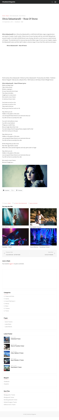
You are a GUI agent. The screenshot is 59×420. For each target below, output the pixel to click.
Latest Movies (8, 326)
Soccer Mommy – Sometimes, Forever (40, 247)
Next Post (49, 253)
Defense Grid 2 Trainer (9, 404)
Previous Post (13, 253)
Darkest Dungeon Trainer (10, 402)
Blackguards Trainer (9, 397)
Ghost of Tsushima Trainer (17, 346)
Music (7, 15)
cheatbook (17, 22)
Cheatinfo (6, 384)
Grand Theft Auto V (10, 301)
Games (7, 298)
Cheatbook (6, 381)
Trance (7, 311)
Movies (7, 303)
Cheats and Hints (9, 296)
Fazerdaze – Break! (7, 247)
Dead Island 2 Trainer (16, 367)
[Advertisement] (29, 7)
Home (3, 15)
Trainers (7, 308)
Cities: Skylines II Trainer (17, 353)
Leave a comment (33, 203)
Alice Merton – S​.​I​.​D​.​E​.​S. (8, 227)
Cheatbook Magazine (8, 2)
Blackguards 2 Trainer (9, 395)
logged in (11, 263)
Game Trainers (9, 322)
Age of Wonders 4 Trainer (17, 360)
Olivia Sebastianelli (22, 203)
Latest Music (8, 324)
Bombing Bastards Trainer (10, 399)
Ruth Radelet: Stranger (35, 227)
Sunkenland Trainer (16, 339)
